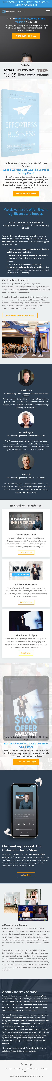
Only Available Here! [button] (26, 193)
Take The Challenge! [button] (26, 762)
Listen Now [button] (26, 875)
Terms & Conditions (32, 1069)
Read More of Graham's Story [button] (20, 315)
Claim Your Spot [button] (26, 552)
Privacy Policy (18, 1069)
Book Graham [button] (26, 653)
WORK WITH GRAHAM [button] (26, 36)
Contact (8, 1069)
